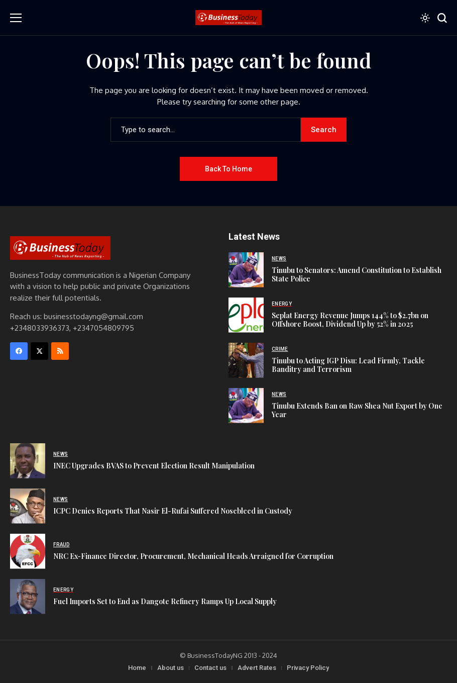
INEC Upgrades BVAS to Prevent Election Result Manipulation (154, 465)
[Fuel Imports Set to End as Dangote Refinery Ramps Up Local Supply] (27, 596)
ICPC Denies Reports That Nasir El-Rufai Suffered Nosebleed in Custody (172, 511)
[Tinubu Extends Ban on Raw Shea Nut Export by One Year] (246, 405)
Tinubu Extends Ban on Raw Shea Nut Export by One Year (357, 410)
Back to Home (228, 169)
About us (170, 667)
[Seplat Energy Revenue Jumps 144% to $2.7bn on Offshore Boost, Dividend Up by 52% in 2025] (246, 315)
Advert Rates (257, 667)
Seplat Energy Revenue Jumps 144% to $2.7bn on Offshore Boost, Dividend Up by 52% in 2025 (350, 320)
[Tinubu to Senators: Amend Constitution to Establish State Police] (246, 269)
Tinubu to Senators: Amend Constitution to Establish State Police (356, 274)
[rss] (60, 351)
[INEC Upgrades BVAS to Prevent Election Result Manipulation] (27, 460)
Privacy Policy (308, 667)
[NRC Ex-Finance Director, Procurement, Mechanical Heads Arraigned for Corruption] (27, 551)
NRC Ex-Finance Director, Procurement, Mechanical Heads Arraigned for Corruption (193, 556)
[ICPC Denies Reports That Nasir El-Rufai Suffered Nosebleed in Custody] (27, 506)
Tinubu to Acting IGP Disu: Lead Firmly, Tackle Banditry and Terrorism (348, 365)
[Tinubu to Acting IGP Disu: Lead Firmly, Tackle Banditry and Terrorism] (246, 360)
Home (137, 667)
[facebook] (19, 351)
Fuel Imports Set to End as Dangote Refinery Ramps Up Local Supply (165, 601)
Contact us (210, 667)
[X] (39, 351)
